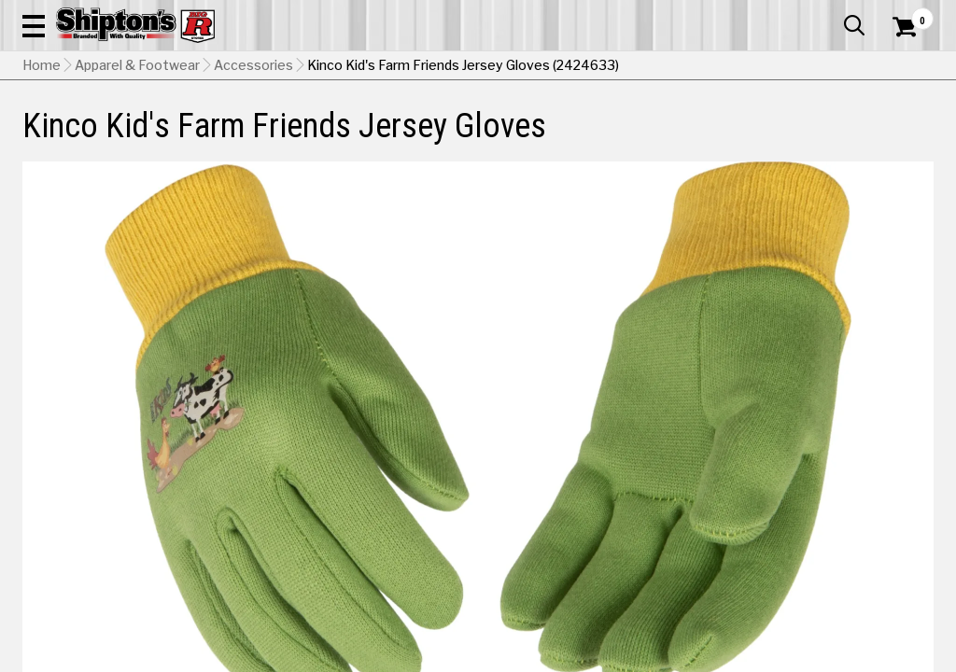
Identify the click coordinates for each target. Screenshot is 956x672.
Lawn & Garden (644, 137)
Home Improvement (533, 137)
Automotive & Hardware (217, 137)
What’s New (829, 14)
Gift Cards (747, 14)
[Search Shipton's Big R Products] (432, 67)
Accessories (253, 182)
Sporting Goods (827, 137)
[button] (526, 67)
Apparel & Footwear (79, 137)
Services (908, 14)
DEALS (908, 136)
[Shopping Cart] (902, 67)
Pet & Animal (735, 137)
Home (41, 182)
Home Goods (425, 137)
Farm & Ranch (337, 137)
